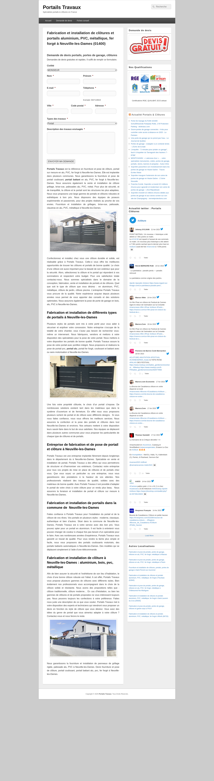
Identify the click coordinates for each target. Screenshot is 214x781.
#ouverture (147, 445)
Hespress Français (143, 510)
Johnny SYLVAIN (142, 229)
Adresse (100, 106)
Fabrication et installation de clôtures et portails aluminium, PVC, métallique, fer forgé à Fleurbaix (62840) (146, 577)
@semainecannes (137, 465)
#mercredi (151, 247)
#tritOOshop (157, 489)
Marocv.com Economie (144, 382)
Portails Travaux (62, 7)
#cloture (146, 283)
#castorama (134, 489)
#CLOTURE (134, 357)
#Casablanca (152, 391)
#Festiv (159, 307)
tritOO (137, 481)
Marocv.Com (140, 324)
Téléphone (89, 88)
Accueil (48, 21)
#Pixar (146, 307)
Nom (50, 76)
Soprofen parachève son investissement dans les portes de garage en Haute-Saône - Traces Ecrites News (150, 170)
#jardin (132, 283)
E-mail (51, 88)
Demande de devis (64, 21)
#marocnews (135, 307)
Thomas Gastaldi (142, 435)
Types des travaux (57, 119)
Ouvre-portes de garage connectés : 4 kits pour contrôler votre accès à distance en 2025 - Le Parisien (149, 132)
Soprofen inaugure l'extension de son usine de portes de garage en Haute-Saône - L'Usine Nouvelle (149, 178)
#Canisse (133, 486)
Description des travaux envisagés (66, 129)
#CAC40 (135, 239)
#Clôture (153, 523)
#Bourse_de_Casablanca (139, 523)
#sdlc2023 (148, 465)
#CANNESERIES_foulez (139, 360)
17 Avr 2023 (160, 382)
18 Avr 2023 (139, 354)
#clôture (133, 247)
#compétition (137, 455)
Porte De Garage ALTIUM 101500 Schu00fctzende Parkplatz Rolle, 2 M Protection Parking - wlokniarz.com (149, 124)
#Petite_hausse (136, 525)
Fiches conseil (83, 21)
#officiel (144, 462)
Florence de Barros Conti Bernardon (150, 351)
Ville (50, 106)
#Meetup (136, 367)
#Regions (150, 520)
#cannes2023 (135, 462)
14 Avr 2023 (146, 481)
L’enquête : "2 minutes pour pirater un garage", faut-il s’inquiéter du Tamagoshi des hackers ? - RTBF (149, 152)
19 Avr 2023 (159, 266)
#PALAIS (133, 362)
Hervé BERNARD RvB (144, 266)
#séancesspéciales (147, 447)
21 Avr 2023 (155, 230)
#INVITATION (144, 357)
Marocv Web (140, 297)
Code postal (78, 106)
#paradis (138, 283)
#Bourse (143, 391)
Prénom (88, 76)
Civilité (50, 65)
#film (142, 307)
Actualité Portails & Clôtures (148, 115)
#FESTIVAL (155, 357)
